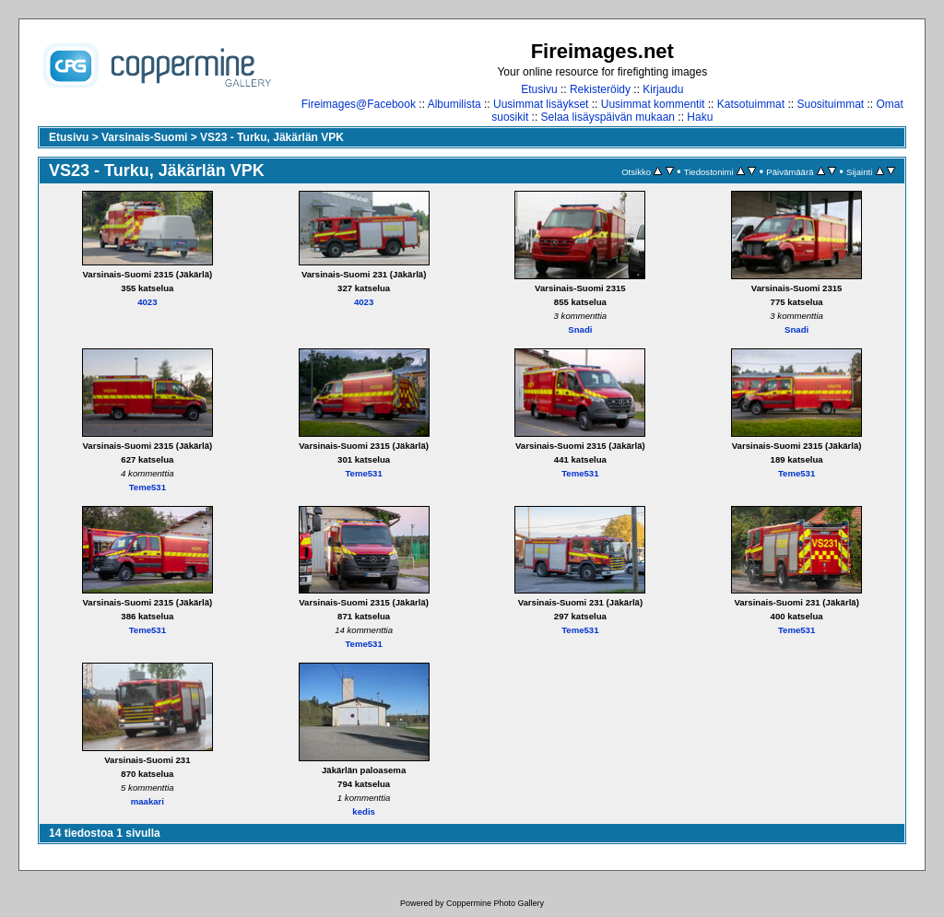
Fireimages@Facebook (358, 104)
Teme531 (147, 487)
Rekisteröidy (600, 89)
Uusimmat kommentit (653, 104)
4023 (147, 302)
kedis (363, 811)
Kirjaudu (663, 89)
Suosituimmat (830, 104)
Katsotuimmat (751, 104)
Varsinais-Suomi (144, 137)
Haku (700, 117)
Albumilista (454, 104)
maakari (147, 801)
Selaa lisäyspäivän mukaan (608, 117)
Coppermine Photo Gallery (495, 903)
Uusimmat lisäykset (540, 104)
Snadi (580, 329)
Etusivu (539, 89)
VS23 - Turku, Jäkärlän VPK (272, 137)
